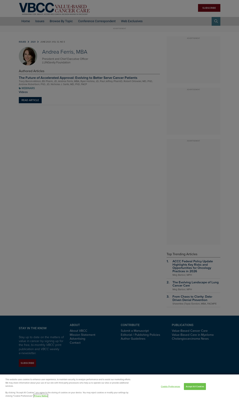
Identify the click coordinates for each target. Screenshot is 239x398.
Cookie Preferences (170, 388)
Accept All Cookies (195, 388)
